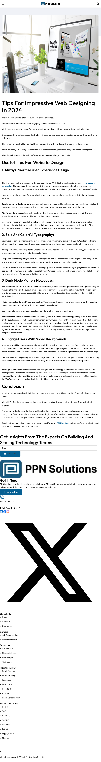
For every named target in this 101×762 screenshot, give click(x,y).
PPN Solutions (63, 423)
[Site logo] (50, 3)
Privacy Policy (8, 747)
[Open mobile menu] (3, 3)
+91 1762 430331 (7, 501)
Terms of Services (10, 751)
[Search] (97, 3)
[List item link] (48, 622)
